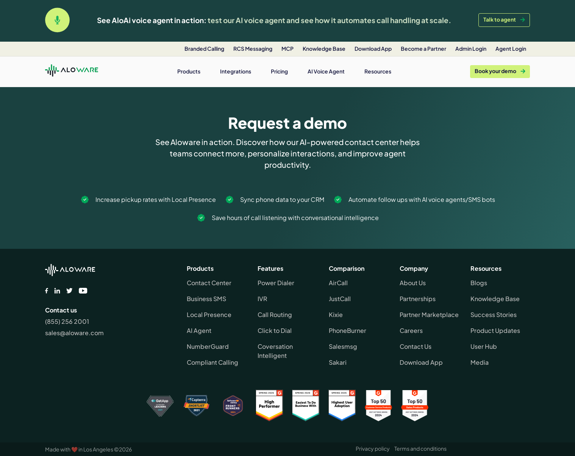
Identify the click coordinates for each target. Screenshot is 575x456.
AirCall (338, 283)
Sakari (338, 362)
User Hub (483, 346)
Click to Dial (275, 330)
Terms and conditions (420, 448)
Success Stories (493, 315)
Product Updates (495, 330)
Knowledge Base (495, 299)
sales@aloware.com (74, 333)
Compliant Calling (212, 362)
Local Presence (209, 315)
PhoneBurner (347, 330)
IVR (262, 299)
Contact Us (415, 346)
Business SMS (206, 299)
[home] (71, 71)
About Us (413, 283)
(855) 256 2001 (67, 321)
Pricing (279, 71)
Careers (411, 330)
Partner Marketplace (429, 315)
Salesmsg (343, 346)
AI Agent (199, 330)
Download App (421, 362)
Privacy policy (373, 448)
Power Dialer (276, 283)
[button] (188, 71)
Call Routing (275, 315)
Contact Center (209, 283)
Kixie (336, 315)
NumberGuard (208, 346)
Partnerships (418, 299)
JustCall (340, 299)
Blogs (478, 283)
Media (479, 362)
